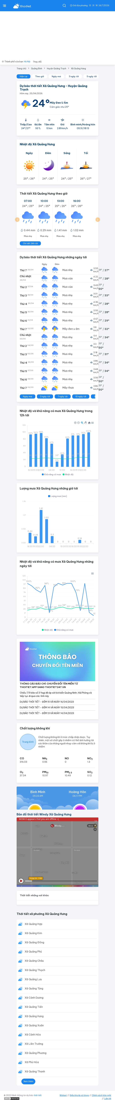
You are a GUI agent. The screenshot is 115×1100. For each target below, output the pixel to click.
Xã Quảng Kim (33, 933)
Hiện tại (23, 76)
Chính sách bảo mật (101, 1095)
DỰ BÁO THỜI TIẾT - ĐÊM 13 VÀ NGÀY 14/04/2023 (47, 713)
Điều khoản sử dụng (79, 1095)
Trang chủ (21, 68)
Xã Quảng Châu (34, 960)
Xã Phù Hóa (32, 1062)
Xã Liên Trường (34, 1043)
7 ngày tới (62, 396)
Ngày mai (56, 76)
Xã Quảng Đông (34, 942)
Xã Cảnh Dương (34, 997)
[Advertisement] (57, 35)
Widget (63, 1095)
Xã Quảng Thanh (35, 1071)
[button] (17, 219)
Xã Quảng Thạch (35, 970)
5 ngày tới (92, 76)
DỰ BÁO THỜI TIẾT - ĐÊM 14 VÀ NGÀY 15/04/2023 (47, 707)
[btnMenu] (4, 5)
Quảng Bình (36, 68)
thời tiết (38, 1095)
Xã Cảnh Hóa (33, 1034)
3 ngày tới (74, 76)
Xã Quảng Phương (35, 1053)
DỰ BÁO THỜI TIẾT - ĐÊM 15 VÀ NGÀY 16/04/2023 (47, 701)
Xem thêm (28, 1081)
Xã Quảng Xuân (34, 1025)
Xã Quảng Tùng (34, 988)
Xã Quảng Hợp (33, 924)
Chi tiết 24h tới (30, 243)
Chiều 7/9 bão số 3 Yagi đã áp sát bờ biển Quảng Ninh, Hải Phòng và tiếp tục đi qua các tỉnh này (56, 694)
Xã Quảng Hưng (78, 68)
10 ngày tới (80, 396)
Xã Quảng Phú (33, 951)
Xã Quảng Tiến (34, 1006)
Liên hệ (107, 1098)
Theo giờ (39, 76)
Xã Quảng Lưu (33, 979)
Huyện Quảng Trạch (56, 68)
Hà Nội (27, 61)
